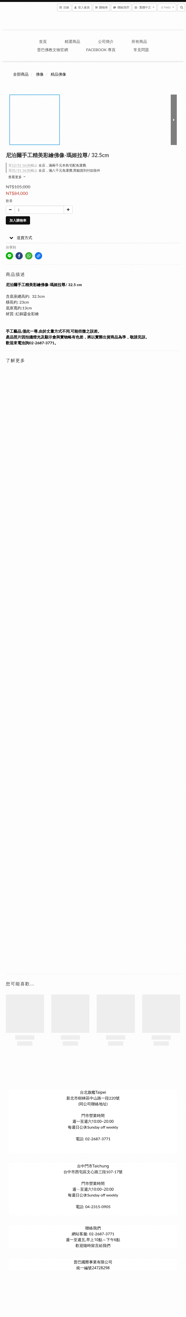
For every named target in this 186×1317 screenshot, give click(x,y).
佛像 (40, 74)
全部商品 (21, 74)
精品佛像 (58, 74)
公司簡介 (106, 41)
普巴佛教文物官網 (52, 49)
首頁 (43, 41)
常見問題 (141, 49)
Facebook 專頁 (100, 49)
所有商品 (139, 41)
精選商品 (72, 41)
